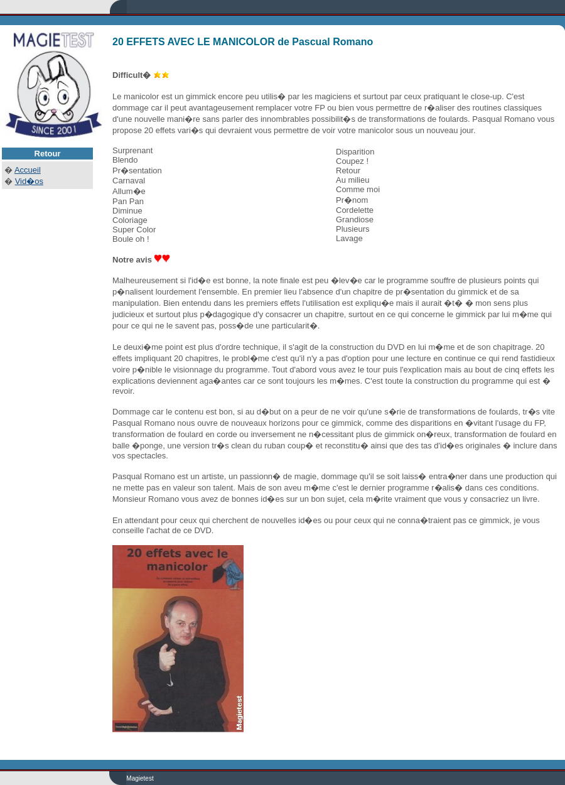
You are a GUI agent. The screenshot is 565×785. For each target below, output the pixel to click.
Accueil (27, 170)
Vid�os (29, 181)
